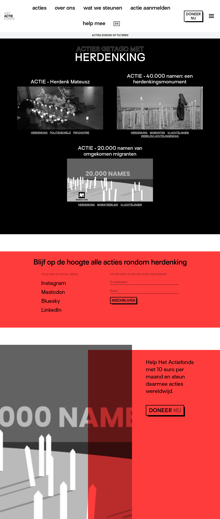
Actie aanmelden (150, 8)
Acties (39, 8)
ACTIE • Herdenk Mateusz (60, 82)
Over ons (65, 8)
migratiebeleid (107, 204)
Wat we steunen (102, 8)
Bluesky (50, 301)
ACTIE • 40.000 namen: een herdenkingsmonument (160, 79)
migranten (157, 132)
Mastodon (53, 292)
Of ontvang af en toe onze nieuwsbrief (138, 274)
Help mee (94, 23)
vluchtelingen (178, 132)
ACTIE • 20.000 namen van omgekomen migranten (110, 151)
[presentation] (136, 314)
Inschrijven (123, 300)
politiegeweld (60, 132)
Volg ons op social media (59, 274)
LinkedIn (51, 310)
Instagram (53, 283)
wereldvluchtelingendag (160, 136)
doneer (193, 16)
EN (117, 23)
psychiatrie (81, 132)
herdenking (39, 132)
